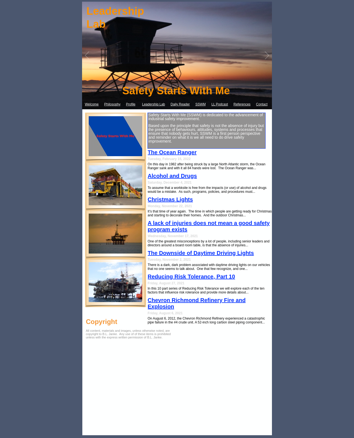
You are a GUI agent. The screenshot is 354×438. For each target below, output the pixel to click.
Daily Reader (180, 104)
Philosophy (112, 104)
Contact (262, 104)
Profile (131, 104)
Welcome (92, 104)
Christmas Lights (170, 199)
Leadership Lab (153, 104)
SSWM (200, 104)
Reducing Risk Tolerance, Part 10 (191, 277)
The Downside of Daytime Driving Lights (201, 253)
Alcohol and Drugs (172, 176)
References (241, 104)
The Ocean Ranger (172, 152)
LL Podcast (220, 104)
